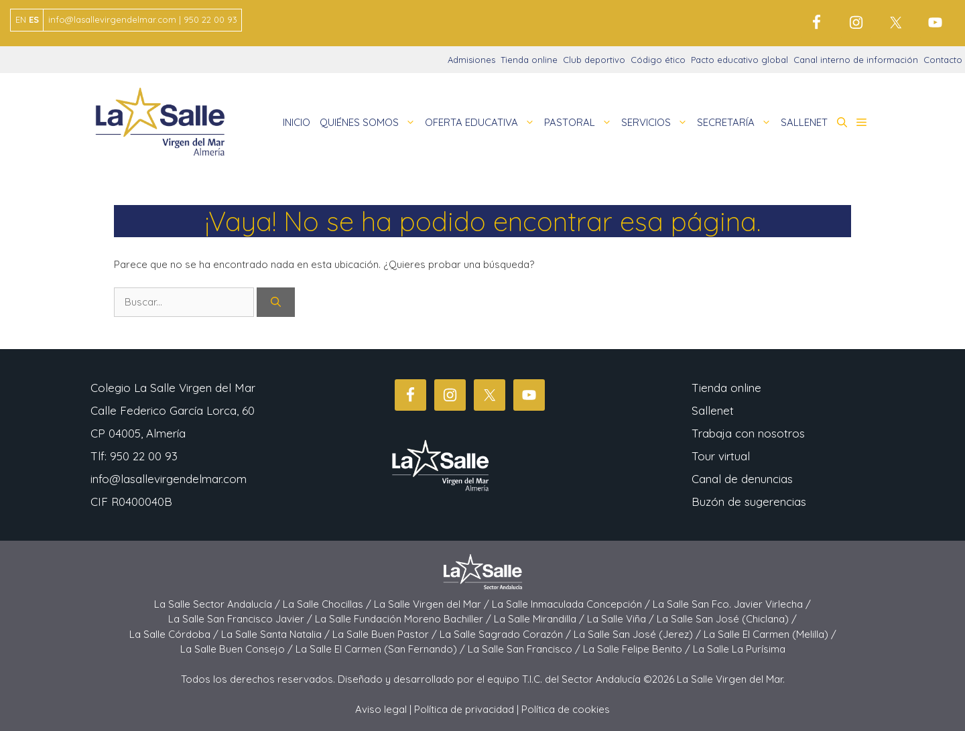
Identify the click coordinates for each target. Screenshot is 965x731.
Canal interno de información (855, 59)
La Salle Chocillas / (328, 604)
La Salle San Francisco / (525, 649)
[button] (842, 123)
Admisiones (471, 59)
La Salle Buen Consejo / (238, 649)
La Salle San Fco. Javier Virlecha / (732, 604)
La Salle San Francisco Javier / (241, 618)
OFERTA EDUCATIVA (482, 123)
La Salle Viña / (622, 618)
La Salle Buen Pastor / (386, 634)
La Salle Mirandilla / (540, 618)
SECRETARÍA (736, 123)
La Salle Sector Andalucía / (218, 604)
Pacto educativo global (739, 59)
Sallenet (713, 410)
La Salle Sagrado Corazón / (507, 634)
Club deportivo (594, 59)
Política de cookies (565, 709)
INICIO (296, 122)
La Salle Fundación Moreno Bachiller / (404, 618)
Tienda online (529, 59)
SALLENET (804, 122)
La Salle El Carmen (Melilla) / (770, 634)
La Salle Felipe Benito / (638, 649)
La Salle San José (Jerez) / (639, 634)
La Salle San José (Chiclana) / (727, 618)
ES (34, 19)
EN (20, 19)
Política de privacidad (464, 709)
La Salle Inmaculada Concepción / (572, 604)
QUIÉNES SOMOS (370, 123)
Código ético (658, 59)
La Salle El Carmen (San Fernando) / (382, 649)
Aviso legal (381, 709)
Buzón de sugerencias (749, 501)
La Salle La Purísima (739, 649)
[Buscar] (276, 302)
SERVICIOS (656, 123)
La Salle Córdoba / (175, 634)
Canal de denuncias (742, 479)
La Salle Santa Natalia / (276, 634)
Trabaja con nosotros (748, 433)
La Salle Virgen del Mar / (433, 604)
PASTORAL (580, 123)
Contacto (942, 59)
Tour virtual (721, 456)
